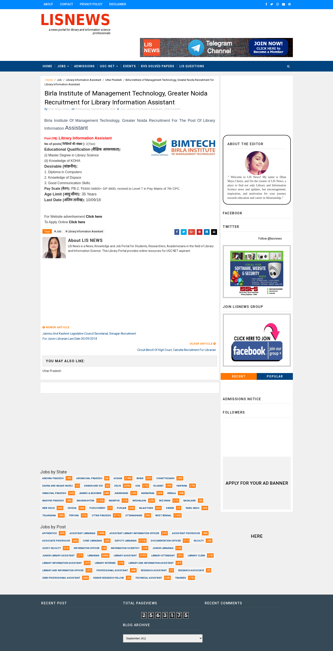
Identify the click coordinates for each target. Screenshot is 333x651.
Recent (234, 356)
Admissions (88, 46)
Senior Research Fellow (62, 562)
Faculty (94, 525)
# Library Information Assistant (88, 212)
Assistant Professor (60, 518)
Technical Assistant (102, 562)
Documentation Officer (61, 525)
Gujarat (162, 455)
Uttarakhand (165, 485)
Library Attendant (96, 540)
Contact (70, 4)
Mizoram (169, 470)
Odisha (76, 478)
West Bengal (55, 492)
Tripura (105, 485)
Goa (142, 455)
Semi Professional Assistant (184, 555)
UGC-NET (111, 46)
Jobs (66, 46)
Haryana (186, 455)
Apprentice (54, 510)
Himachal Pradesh (58, 463)
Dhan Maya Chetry (72, 643)
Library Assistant (58, 540)
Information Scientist (61, 533)
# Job (62, 212)
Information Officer (156, 525)
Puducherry (102, 478)
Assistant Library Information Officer (138, 510)
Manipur (118, 470)
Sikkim (174, 478)
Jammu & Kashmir (94, 463)
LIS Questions (196, 46)
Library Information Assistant (88, 60)
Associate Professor (101, 518)
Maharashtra (90, 470)
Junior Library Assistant (138, 533)
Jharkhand (126, 463)
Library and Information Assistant (102, 547)
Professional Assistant (62, 555)
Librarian (173, 533)
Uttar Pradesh (118, 60)
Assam (122, 448)
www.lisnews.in (163, 643)
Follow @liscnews (266, 218)
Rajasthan (150, 478)
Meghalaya (143, 470)
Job (63, 60)
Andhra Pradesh (57, 448)
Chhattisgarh (170, 448)
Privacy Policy (95, 4)
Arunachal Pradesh (93, 448)
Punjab (125, 478)
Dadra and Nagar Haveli (62, 455)
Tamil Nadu (54, 485)
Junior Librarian (98, 533)
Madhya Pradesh (57, 470)
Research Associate (141, 555)
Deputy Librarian (170, 518)
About (52, 4)
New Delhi (53, 478)
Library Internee (57, 547)
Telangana (80, 485)
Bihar (144, 448)
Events (133, 46)
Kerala (176, 463)
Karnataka (152, 463)
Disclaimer (121, 4)
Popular (270, 356)
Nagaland (194, 470)
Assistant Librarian (86, 510)
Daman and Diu (97, 455)
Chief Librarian (137, 518)
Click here (98, 197)
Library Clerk (129, 540)
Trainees (134, 562)
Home (51, 46)
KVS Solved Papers (162, 46)
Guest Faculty (121, 525)
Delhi (122, 455)
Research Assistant (104, 555)
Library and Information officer (158, 547)
